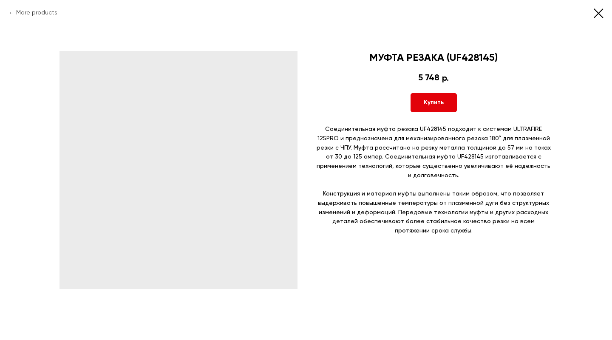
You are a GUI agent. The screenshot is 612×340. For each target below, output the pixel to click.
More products (36, 13)
